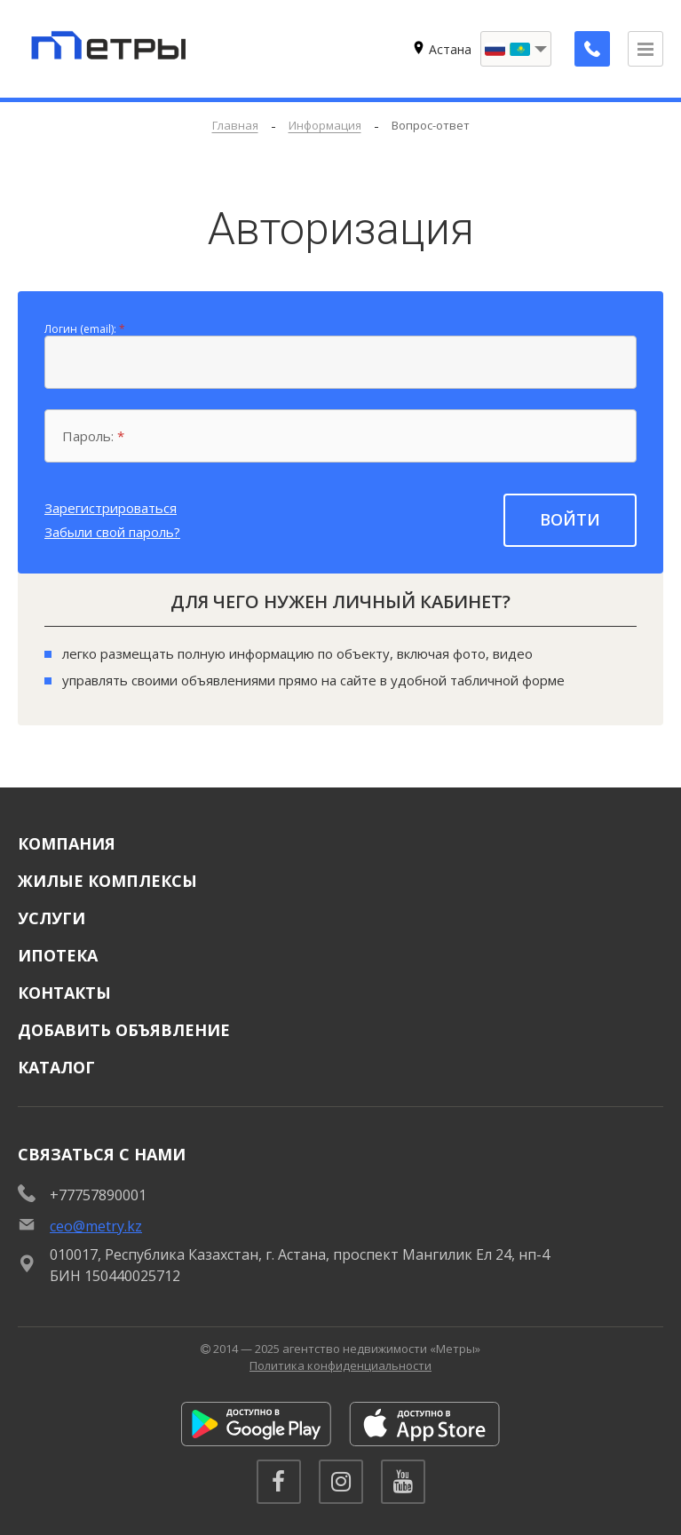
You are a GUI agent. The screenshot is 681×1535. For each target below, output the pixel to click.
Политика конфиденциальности (340, 1365)
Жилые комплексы (107, 880)
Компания (66, 843)
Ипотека (58, 955)
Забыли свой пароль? (112, 532)
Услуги (51, 918)
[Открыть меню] (645, 49)
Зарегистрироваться (110, 508)
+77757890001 (98, 1195)
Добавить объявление (124, 1029)
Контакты (64, 992)
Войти (570, 519)
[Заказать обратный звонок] (592, 49)
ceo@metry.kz (96, 1226)
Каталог (56, 1067)
